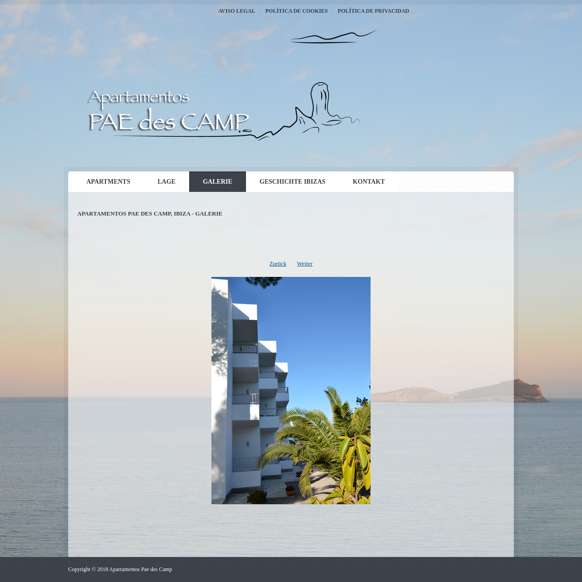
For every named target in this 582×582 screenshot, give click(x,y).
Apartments (108, 181)
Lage (166, 181)
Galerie (217, 181)
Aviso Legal (236, 11)
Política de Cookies (296, 11)
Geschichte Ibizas (293, 181)
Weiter (304, 263)
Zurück (278, 263)
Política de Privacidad (373, 11)
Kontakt (369, 181)
